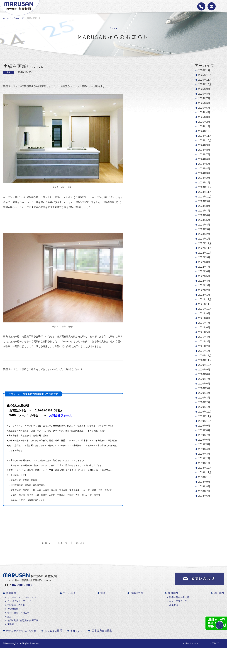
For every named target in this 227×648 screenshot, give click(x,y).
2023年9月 (204, 201)
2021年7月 (204, 323)
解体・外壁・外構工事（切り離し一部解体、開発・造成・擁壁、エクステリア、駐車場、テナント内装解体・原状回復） (63, 440)
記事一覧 (63, 543)
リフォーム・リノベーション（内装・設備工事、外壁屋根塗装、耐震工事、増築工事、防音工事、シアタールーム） (61, 426)
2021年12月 (205, 299)
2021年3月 (204, 341)
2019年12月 (205, 411)
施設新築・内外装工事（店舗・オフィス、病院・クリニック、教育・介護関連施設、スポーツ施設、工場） (57, 431)
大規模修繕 (12, 609)
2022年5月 (204, 276)
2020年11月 (205, 360)
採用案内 (173, 593)
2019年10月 (205, 421)
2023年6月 (204, 215)
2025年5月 (204, 107)
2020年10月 (205, 365)
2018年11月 (205, 472)
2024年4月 (204, 168)
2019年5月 (204, 444)
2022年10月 (205, 252)
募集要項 (173, 605)
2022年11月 (205, 248)
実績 (102, 593)
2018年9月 (204, 481)
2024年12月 (205, 131)
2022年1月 (204, 294)
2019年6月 (204, 439)
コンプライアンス (215, 643)
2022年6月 (204, 271)
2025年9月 (204, 89)
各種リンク (76, 630)
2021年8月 (204, 318)
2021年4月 (204, 337)
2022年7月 (204, 266)
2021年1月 (204, 351)
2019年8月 (204, 430)
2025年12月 (205, 75)
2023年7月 (204, 210)
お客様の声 (136, 593)
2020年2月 (204, 402)
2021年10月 (205, 308)
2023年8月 (204, 206)
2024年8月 (204, 150)
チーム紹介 (69, 593)
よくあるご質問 (53, 630)
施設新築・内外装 (16, 605)
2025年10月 (205, 84)
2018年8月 (204, 486)
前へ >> (80, 543)
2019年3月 (204, 453)
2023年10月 (205, 196)
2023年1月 (204, 238)
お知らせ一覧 (18, 18)
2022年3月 (204, 285)
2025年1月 (204, 126)
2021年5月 (204, 332)
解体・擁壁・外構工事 (18, 613)
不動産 (10, 624)
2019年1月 (204, 463)
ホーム (6, 18)
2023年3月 (204, 229)
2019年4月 (204, 449)
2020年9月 (204, 369)
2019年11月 (205, 416)
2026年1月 (204, 70)
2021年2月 (204, 346)
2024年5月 (204, 164)
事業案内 (11, 593)
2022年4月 (204, 280)
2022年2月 (204, 290)
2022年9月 (204, 257)
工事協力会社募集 (102, 630)
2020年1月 (204, 407)
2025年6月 (204, 103)
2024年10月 (205, 140)
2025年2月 (204, 121)
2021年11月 (205, 304)
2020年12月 (205, 355)
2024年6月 (204, 159)
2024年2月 (204, 178)
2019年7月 (204, 435)
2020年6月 (204, 383)
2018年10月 (205, 477)
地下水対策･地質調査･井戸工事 (22, 620)
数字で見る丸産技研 (179, 597)
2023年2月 (204, 234)
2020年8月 (204, 374)
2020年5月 (204, 388)
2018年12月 (205, 467)
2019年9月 (204, 425)
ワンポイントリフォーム (19, 601)
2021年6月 (204, 327)
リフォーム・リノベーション (21, 597)
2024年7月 (204, 154)
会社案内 (219, 593)
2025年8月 (204, 93)
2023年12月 (205, 187)
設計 (9, 616)
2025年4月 (204, 112)
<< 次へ (45, 543)
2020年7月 (204, 379)
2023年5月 (204, 220)
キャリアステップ (178, 601)
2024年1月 (204, 182)
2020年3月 (204, 397)
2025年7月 (204, 98)
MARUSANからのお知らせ (21, 630)
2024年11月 (205, 135)
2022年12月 (205, 243)
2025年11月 (205, 79)
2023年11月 (205, 192)
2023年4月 (204, 224)
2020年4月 (204, 393)
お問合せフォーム (60, 415)
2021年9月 (204, 313)
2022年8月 (204, 262)
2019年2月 (204, 458)
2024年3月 (204, 173)
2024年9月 (204, 145)
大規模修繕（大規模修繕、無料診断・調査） (28, 435)
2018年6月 (204, 495)
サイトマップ (191, 643)
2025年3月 (204, 117)
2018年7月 (204, 491)
